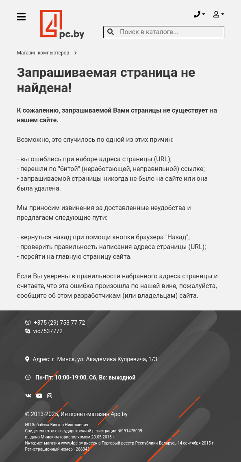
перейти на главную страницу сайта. (76, 256)
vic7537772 (44, 331)
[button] (199, 14)
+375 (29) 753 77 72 (55, 322)
